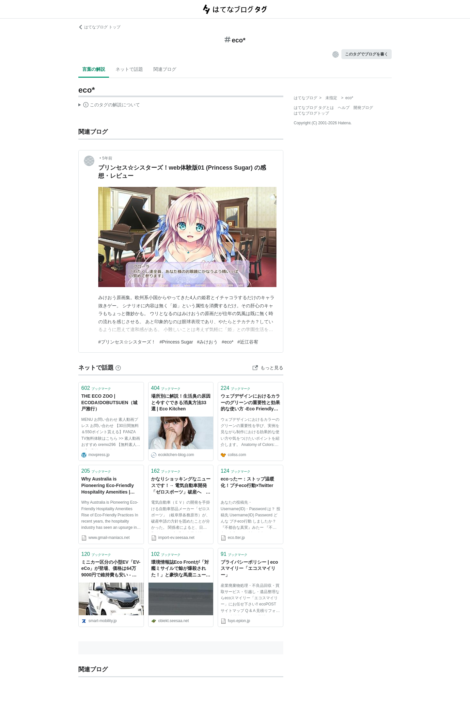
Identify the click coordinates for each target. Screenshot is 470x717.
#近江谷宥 (247, 341)
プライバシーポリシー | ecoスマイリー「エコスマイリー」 (249, 568)
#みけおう (207, 341)
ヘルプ (344, 107)
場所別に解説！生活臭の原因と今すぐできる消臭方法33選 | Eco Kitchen (181, 402)
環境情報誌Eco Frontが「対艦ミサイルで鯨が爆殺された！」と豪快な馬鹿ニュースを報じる (181, 569)
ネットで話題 (129, 69)
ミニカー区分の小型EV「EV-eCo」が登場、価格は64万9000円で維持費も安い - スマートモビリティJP (110, 569)
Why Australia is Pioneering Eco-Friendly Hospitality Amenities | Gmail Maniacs (107, 486)
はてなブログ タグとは (314, 107)
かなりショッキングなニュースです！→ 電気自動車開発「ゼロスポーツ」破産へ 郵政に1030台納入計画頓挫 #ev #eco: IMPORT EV (181, 486)
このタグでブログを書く (366, 54)
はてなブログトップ (311, 113)
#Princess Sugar (176, 341)
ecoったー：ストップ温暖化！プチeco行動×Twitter (247, 482)
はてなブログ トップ (99, 27)
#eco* (227, 341)
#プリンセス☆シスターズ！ (127, 341)
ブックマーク (96, 388)
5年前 (107, 158)
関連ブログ (164, 69)
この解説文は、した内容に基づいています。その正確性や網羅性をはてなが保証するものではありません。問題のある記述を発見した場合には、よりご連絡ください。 (109, 105)
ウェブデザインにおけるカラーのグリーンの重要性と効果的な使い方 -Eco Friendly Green (250, 403)
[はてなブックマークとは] (118, 367)
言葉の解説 (93, 69)
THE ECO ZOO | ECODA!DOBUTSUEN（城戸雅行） (109, 402)
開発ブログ (363, 107)
